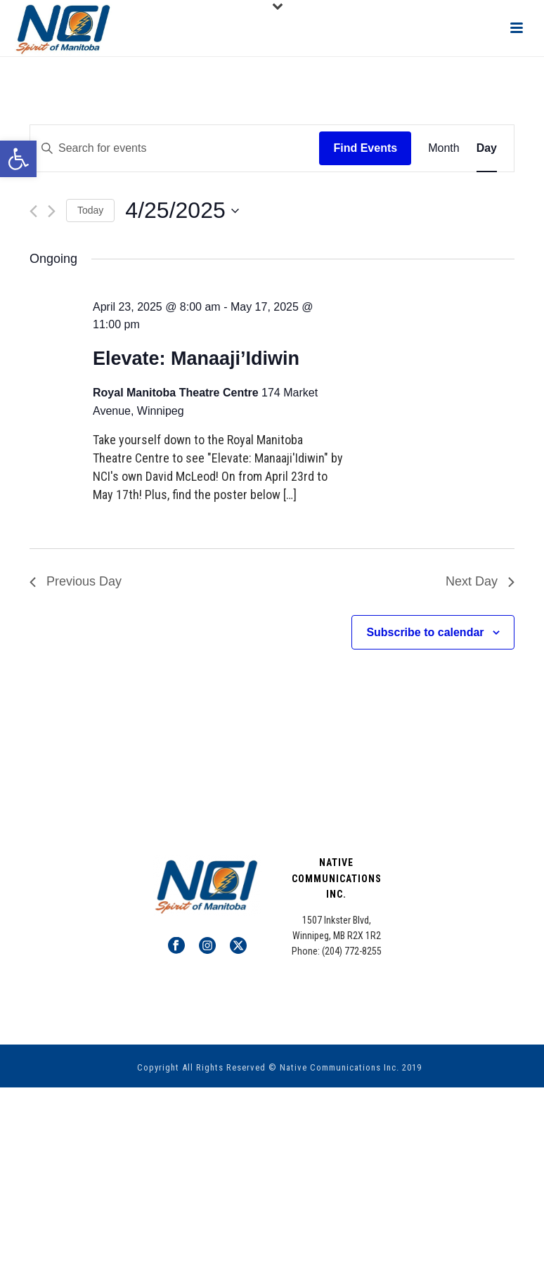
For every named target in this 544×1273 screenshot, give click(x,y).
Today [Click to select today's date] (90, 210)
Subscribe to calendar (425, 632)
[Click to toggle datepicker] (181, 210)
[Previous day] (33, 211)
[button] (18, 159)
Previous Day (76, 581)
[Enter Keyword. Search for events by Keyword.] (174, 148)
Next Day (480, 581)
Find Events (365, 148)
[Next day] (52, 211)
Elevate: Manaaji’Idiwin (196, 358)
